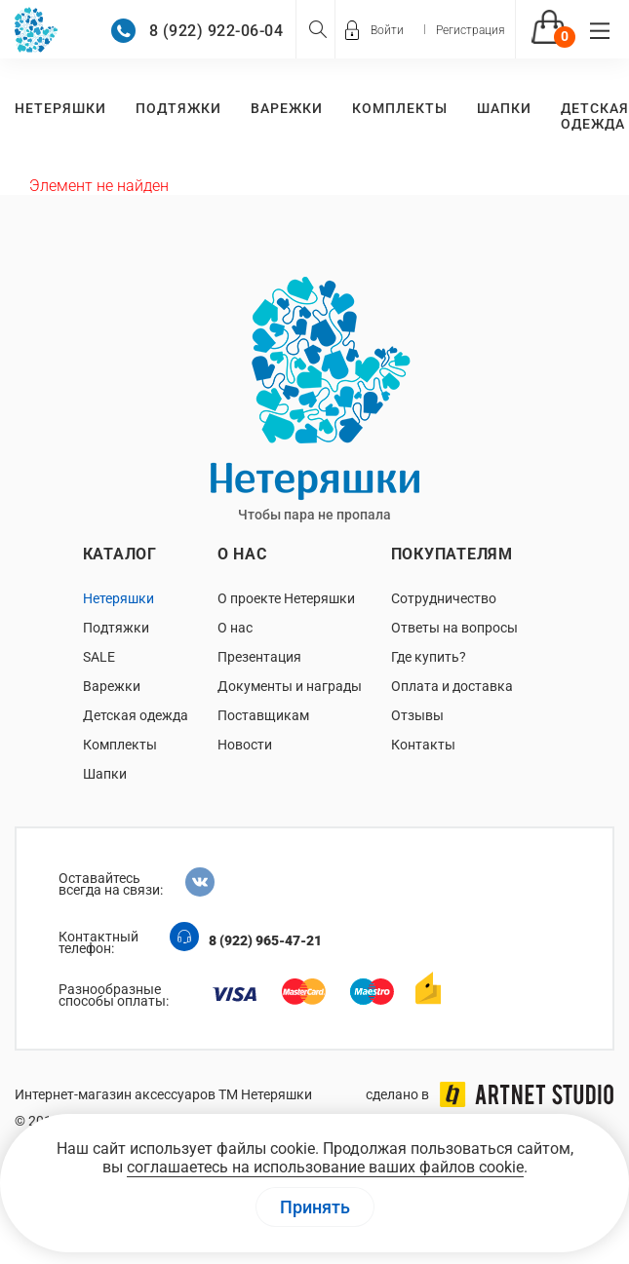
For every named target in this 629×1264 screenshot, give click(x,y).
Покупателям (452, 554)
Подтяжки (178, 108)
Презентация (259, 657)
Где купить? (428, 657)
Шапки (504, 108)
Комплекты (400, 108)
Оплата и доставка (452, 686)
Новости (244, 744)
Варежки (287, 108)
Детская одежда (595, 116)
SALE (99, 657)
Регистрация (470, 30)
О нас (242, 554)
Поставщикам (263, 715)
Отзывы (417, 715)
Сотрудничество (443, 598)
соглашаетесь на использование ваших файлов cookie (325, 1167)
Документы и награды (289, 686)
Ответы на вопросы (454, 627)
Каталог (120, 554)
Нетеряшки (60, 108)
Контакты (423, 744)
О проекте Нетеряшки (286, 598)
